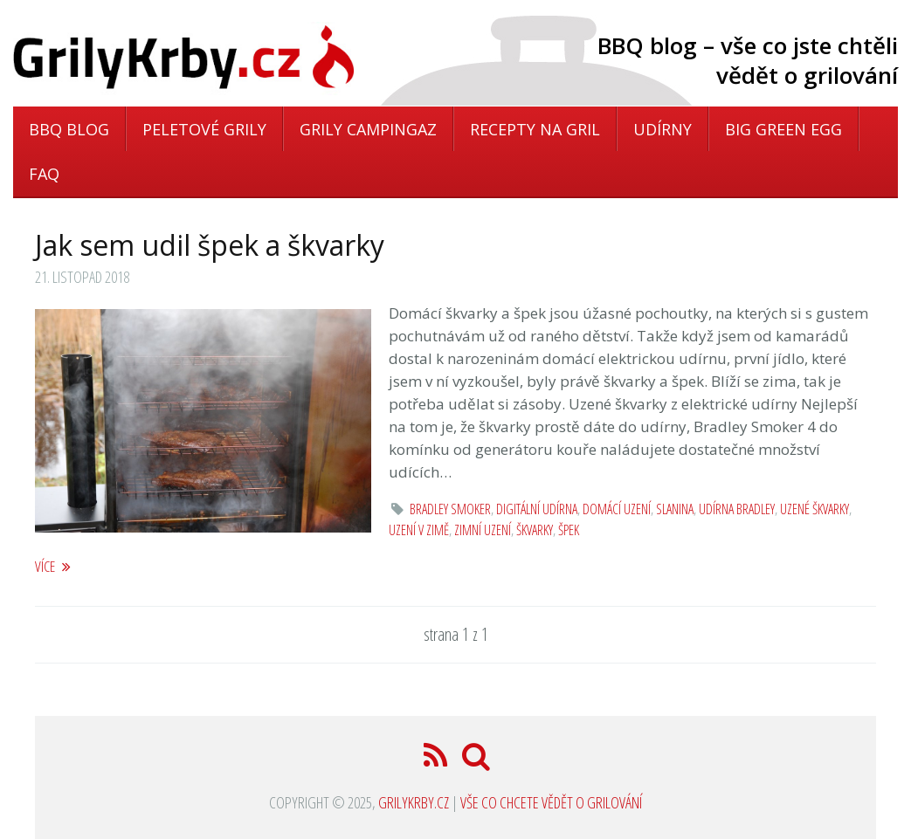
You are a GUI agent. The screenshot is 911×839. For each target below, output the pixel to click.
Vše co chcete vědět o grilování (551, 802)
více (53, 566)
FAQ (44, 173)
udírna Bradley (737, 509)
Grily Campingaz (368, 129)
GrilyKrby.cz (413, 802)
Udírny (662, 129)
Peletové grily (204, 129)
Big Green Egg (783, 129)
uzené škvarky (814, 509)
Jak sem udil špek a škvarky (209, 245)
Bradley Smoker (450, 509)
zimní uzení (482, 530)
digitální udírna (536, 509)
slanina (675, 509)
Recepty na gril (535, 129)
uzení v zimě (419, 530)
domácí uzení (617, 509)
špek (568, 530)
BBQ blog (69, 129)
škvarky (534, 530)
